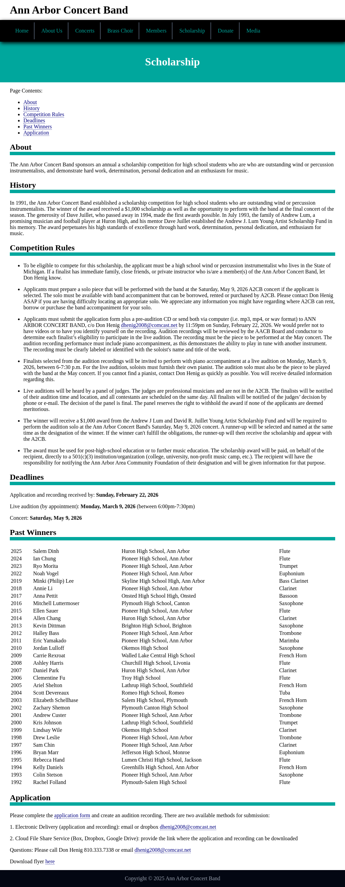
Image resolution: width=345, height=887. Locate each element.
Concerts (85, 31)
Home (21, 31)
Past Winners (37, 126)
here (50, 861)
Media (253, 31)
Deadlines (34, 120)
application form (72, 815)
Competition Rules (43, 114)
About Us (51, 31)
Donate (226, 31)
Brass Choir (120, 31)
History (31, 108)
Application (36, 133)
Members (156, 31)
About (30, 102)
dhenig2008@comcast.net (149, 325)
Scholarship (192, 31)
